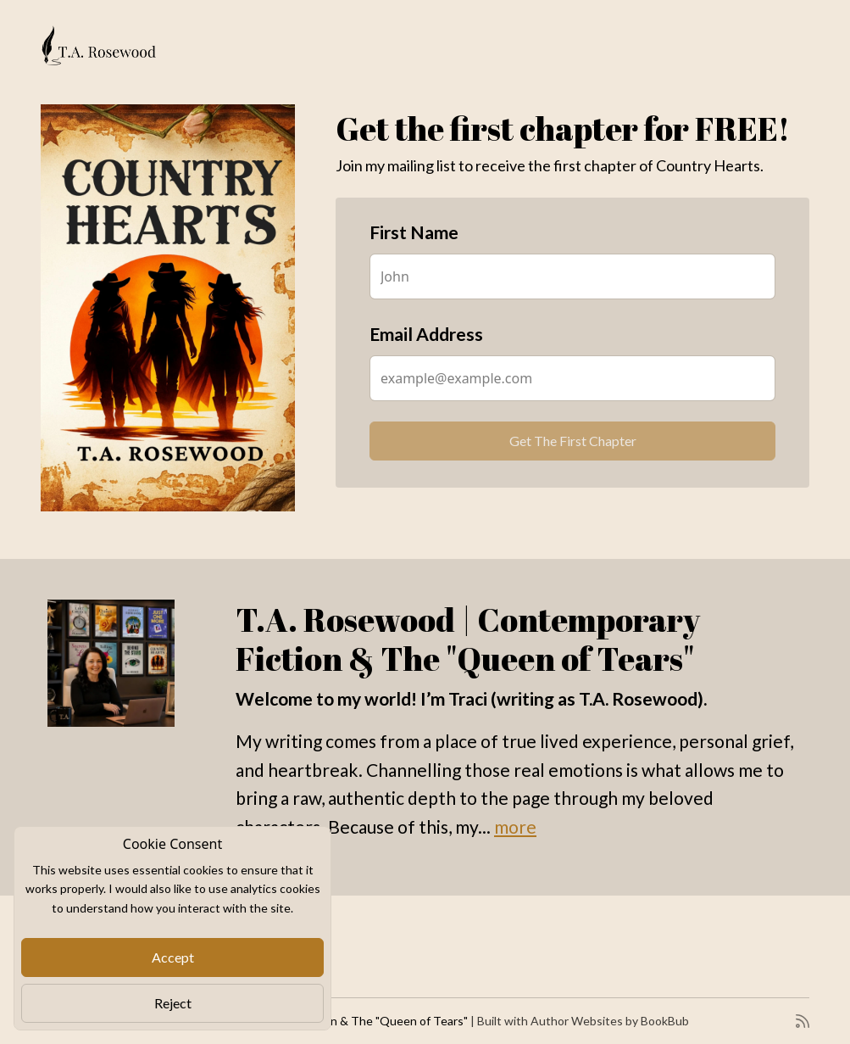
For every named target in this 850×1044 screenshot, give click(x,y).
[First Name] (572, 276)
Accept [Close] (173, 957)
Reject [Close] (173, 1003)
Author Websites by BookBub (610, 1020)
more (515, 826)
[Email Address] (572, 378)
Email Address (426, 333)
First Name (413, 232)
